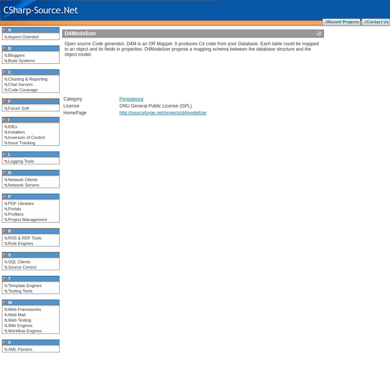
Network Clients (23, 179)
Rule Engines (20, 243)
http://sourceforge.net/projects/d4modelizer (163, 113)
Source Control (22, 267)
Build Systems (21, 60)
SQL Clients (19, 261)
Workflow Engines (25, 331)
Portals (14, 208)
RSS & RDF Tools (24, 238)
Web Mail (17, 314)
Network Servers (23, 185)
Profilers (15, 214)
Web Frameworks (24, 309)
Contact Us (378, 22)
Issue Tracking (21, 142)
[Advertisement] (154, 74)
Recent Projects (343, 22)
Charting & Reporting (28, 79)
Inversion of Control (26, 137)
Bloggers (16, 55)
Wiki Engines (20, 325)
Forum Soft (18, 108)
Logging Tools (21, 161)
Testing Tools (20, 291)
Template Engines (24, 285)
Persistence (131, 99)
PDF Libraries (21, 203)
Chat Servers (20, 84)
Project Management (27, 219)
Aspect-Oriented (23, 37)
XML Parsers (20, 349)
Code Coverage (23, 90)
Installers (16, 132)
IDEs (12, 126)
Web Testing (19, 320)
